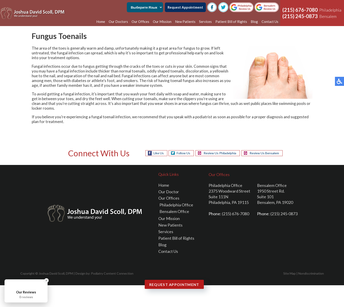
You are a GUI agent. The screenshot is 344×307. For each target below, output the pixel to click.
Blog (254, 21)
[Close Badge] (46, 280)
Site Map (289, 273)
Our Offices (140, 21)
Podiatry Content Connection (112, 273)
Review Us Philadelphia (220, 153)
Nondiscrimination (311, 273)
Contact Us (270, 21)
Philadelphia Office (176, 204)
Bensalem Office (174, 211)
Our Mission (162, 21)
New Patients (185, 21)
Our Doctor (168, 191)
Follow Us (183, 153)
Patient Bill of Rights (231, 21)
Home (100, 21)
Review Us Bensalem (264, 153)
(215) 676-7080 (300, 10)
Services (205, 21)
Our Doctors (118, 21)
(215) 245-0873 (300, 16)
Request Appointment (185, 7)
